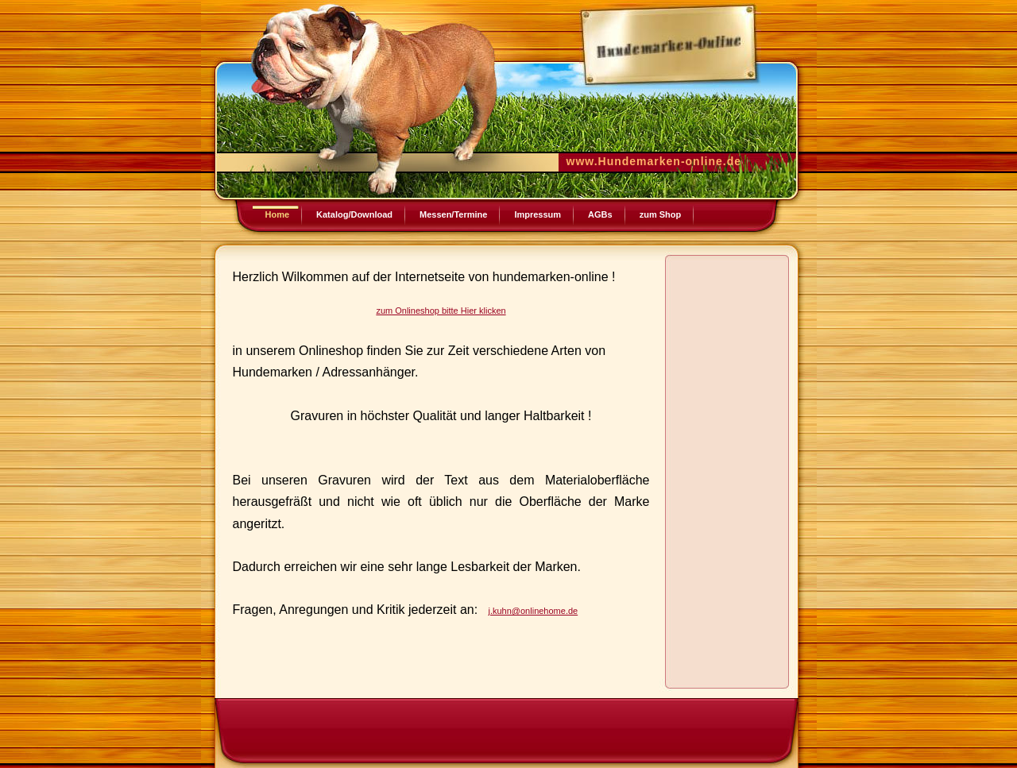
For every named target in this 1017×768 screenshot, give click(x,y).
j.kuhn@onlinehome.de (533, 611)
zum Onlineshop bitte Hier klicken (440, 310)
